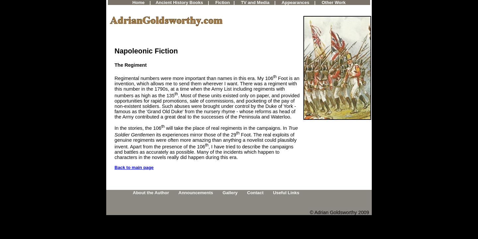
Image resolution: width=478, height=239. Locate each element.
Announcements (196, 192)
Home (138, 2)
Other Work (334, 2)
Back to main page (134, 167)
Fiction (222, 2)
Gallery (230, 192)
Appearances (295, 2)
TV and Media (255, 2)
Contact (255, 192)
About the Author (151, 192)
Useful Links (286, 192)
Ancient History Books (179, 2)
